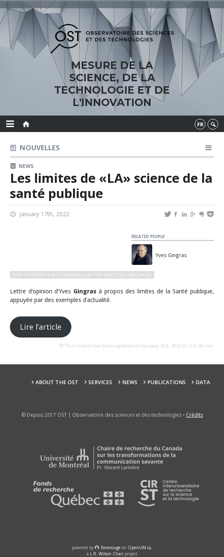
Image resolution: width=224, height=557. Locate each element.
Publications (166, 382)
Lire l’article (40, 327)
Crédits (194, 414)
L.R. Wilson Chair (106, 554)
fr (200, 124)
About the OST (56, 382)
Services (100, 382)
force (110, 547)
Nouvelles (40, 147)
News (26, 166)
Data (203, 382)
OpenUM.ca (139, 547)
